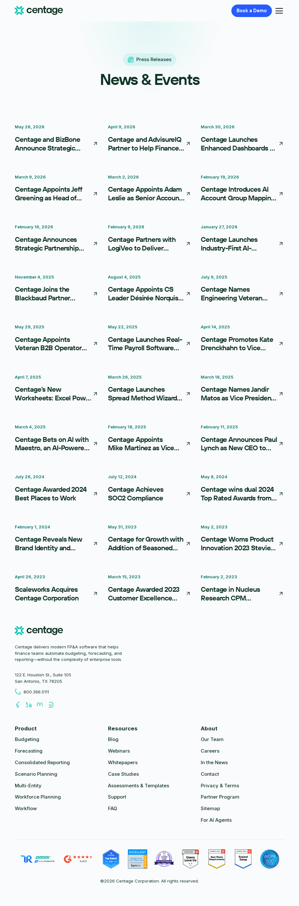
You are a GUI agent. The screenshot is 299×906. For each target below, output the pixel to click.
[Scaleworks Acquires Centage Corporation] (56, 589)
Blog (113, 739)
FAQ (112, 808)
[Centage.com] (39, 10)
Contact (210, 774)
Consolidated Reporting (42, 762)
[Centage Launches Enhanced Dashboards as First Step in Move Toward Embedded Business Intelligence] (242, 139)
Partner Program (220, 797)
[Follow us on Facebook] (20, 705)
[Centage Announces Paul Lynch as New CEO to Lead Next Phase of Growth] (242, 439)
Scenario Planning (36, 774)
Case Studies (123, 774)
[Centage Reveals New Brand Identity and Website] (56, 539)
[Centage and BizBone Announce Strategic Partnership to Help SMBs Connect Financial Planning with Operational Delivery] (56, 139)
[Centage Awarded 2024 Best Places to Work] (56, 489)
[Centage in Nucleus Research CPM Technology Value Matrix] (242, 589)
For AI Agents (216, 820)
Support (117, 797)
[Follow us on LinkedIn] (31, 705)
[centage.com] (39, 631)
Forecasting (29, 751)
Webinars (119, 751)
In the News (214, 762)
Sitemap (210, 808)
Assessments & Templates (138, 786)
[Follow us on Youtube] (42, 705)
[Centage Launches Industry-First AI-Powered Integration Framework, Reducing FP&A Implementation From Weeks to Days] (242, 239)
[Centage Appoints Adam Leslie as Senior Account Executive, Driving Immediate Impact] (149, 189)
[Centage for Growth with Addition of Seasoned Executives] (149, 539)
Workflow (26, 808)
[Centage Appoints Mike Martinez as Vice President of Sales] (149, 439)
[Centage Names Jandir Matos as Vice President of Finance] (242, 389)
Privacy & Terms (220, 786)
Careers (210, 751)
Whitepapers (123, 762)
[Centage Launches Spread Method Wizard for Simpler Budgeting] (149, 389)
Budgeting (27, 739)
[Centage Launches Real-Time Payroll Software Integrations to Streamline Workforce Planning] (149, 339)
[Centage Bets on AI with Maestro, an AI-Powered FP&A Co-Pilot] (56, 439)
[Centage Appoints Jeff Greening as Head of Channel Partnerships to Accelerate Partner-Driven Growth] (56, 189)
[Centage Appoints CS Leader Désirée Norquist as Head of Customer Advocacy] (149, 289)
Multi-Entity (28, 786)
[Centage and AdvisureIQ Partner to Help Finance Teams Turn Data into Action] (149, 139)
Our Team (212, 739)
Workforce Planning (38, 797)
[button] (278, 11)
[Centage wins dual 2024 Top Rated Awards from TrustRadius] (242, 489)
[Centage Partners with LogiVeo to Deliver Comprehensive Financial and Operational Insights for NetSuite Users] (149, 239)
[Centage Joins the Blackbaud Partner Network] (56, 289)
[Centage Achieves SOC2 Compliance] (149, 489)
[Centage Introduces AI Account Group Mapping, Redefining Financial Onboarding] (242, 189)
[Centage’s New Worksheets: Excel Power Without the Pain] (56, 389)
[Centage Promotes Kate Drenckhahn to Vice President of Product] (242, 339)
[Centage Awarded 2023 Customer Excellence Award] (149, 589)
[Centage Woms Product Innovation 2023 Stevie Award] (242, 539)
